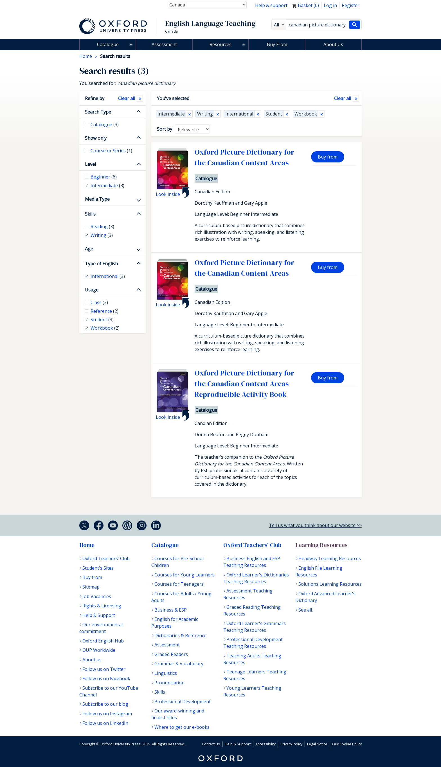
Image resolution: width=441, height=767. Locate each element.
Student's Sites (98, 568)
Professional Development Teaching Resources (253, 642)
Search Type (98, 112)
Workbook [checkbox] (105, 328)
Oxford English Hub (103, 641)
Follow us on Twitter (103, 669)
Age (89, 249)
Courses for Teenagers (179, 584)
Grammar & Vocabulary (178, 663)
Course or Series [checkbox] (111, 151)
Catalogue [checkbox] (105, 124)
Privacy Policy (291, 743)
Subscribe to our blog (105, 704)
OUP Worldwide (98, 650)
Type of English (101, 264)
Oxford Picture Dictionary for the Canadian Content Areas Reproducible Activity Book (244, 384)
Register (350, 5)
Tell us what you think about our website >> (315, 525)
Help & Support (98, 615)
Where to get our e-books (182, 727)
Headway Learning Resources (329, 558)
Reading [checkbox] (102, 226)
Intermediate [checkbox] (107, 185)
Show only (96, 138)
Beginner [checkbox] (104, 177)
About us (92, 660)
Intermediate (171, 114)
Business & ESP (170, 610)
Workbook (305, 114)
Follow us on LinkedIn (105, 723)
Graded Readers (171, 654)
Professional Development (182, 701)
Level (90, 164)
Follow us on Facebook (106, 678)
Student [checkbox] (102, 319)
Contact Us (211, 743)
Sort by (164, 129)
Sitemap (91, 587)
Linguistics (165, 673)
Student (274, 114)
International (239, 114)
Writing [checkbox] (102, 235)
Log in (330, 5)
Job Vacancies (96, 596)
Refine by (94, 98)
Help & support (271, 5)
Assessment (164, 44)
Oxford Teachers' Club (106, 558)
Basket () (305, 5)
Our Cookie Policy (347, 743)
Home (86, 545)
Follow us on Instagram (107, 714)
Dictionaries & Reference (180, 635)
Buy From (277, 44)
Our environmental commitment (101, 627)
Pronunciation (169, 683)
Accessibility (265, 743)
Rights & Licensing (101, 606)
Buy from (328, 157)
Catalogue (108, 44)
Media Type (97, 199)
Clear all (342, 98)
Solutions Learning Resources (330, 584)
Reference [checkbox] (104, 311)
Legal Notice (317, 743)
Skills (90, 214)
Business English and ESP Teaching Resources (251, 561)
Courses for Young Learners (184, 575)
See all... (306, 610)
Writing (205, 114)
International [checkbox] (108, 276)
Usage (91, 290)
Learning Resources (321, 545)
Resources (220, 44)
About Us (333, 44)
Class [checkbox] (99, 302)
